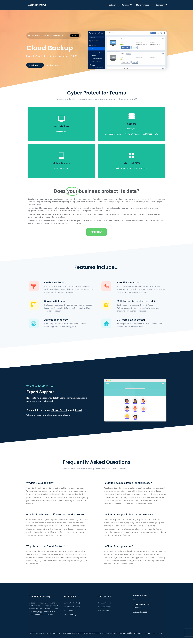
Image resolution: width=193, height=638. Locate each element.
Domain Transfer (105, 607)
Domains (126, 5)
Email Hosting (70, 615)
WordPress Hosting (72, 607)
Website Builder (70, 611)
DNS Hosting (103, 611)
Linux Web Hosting (72, 603)
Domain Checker (105, 603)
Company (161, 5)
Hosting (112, 5)
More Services (143, 5)
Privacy (140, 633)
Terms (147, 633)
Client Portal (157, 633)
